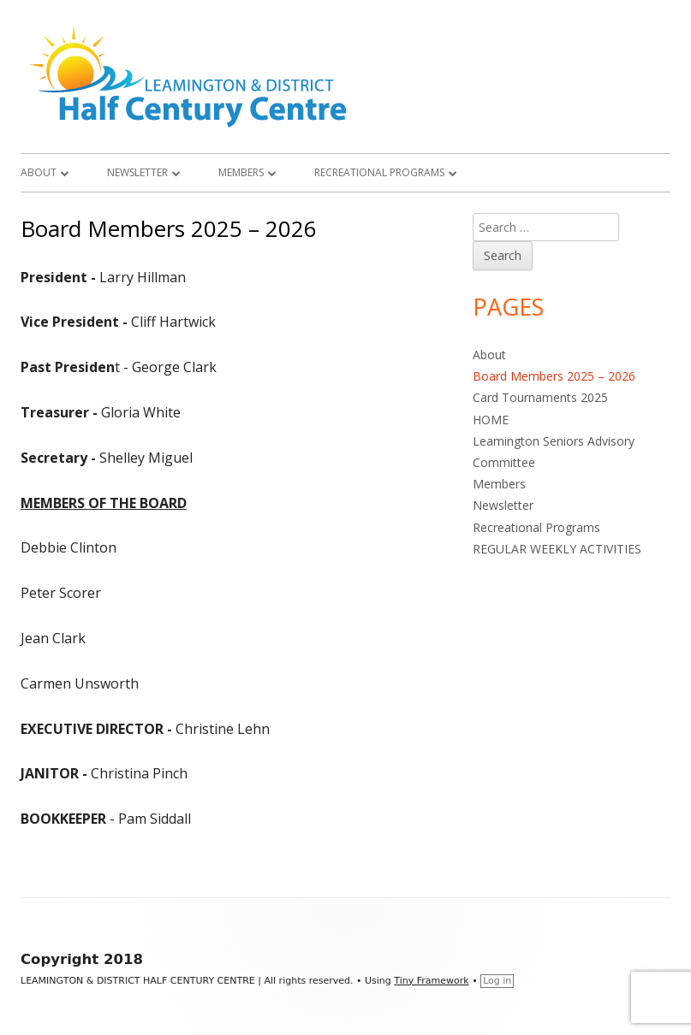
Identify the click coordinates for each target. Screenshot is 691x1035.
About (39, 172)
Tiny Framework (431, 980)
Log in (497, 980)
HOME (491, 419)
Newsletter (137, 172)
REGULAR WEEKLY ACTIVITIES (557, 549)
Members (241, 172)
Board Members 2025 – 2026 (554, 376)
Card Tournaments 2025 (540, 397)
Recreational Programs (379, 172)
